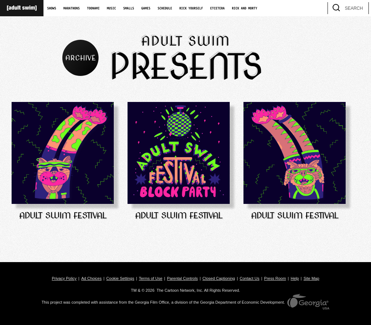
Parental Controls (182, 278)
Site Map (311, 278)
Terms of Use (150, 278)
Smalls (128, 8)
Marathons (71, 8)
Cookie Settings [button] (120, 278)
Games (145, 8)
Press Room (275, 278)
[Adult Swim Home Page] (21, 8)
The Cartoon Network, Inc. (180, 290)
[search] (359, 8)
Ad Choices (91, 278)
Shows (51, 8)
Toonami (93, 8)
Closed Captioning (219, 278)
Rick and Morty (244, 8)
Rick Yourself (191, 8)
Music (111, 8)
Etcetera (217, 8)
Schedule (165, 8)
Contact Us (249, 278)
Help (295, 278)
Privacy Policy (64, 278)
